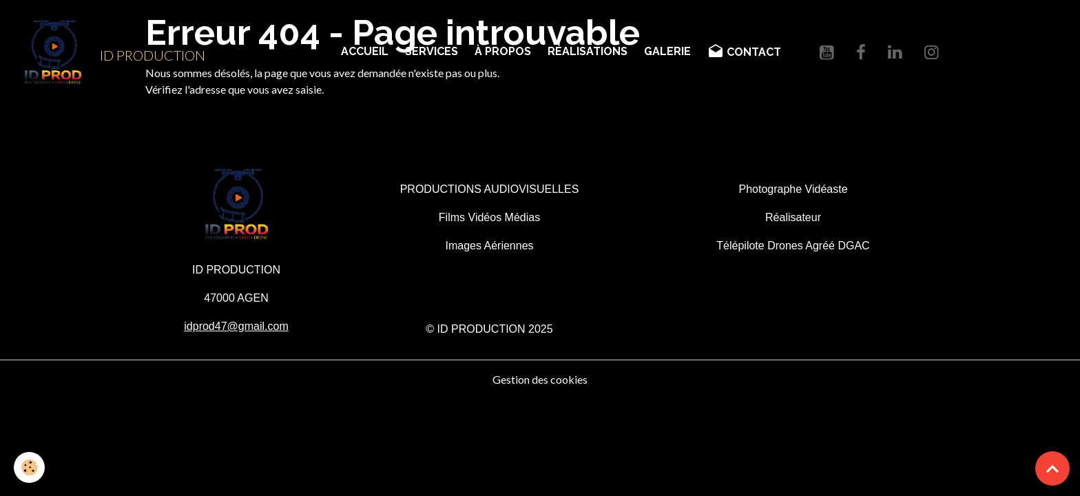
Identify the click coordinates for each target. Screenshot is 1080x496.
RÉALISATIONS (587, 51)
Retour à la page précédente (211, 122)
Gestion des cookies (540, 379)
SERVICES (431, 51)
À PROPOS (503, 51)
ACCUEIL (364, 51)
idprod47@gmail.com (236, 326)
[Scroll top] (1052, 468)
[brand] (108, 52)
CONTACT (744, 51)
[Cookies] (29, 467)
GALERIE (667, 51)
